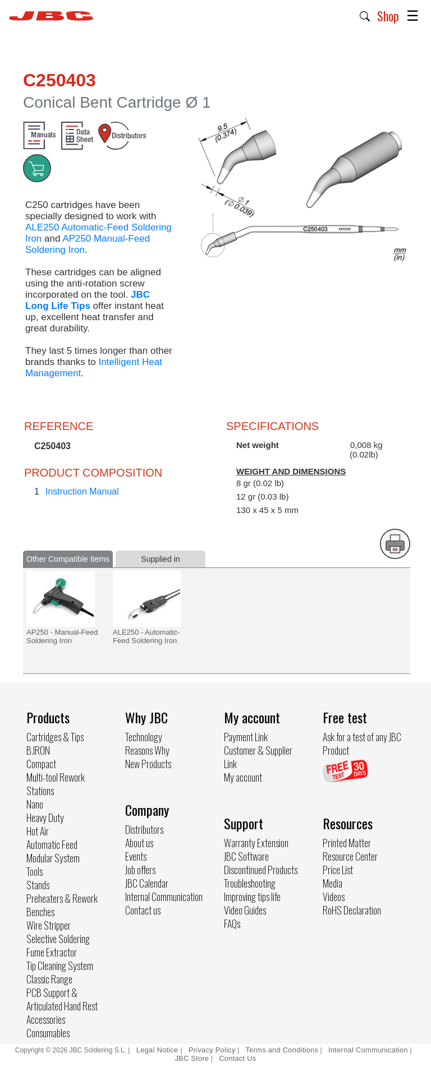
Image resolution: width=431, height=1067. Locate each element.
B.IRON (38, 750)
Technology (143, 736)
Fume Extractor (51, 952)
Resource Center (350, 856)
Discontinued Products (260, 869)
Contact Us (237, 1058)
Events (135, 856)
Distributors (144, 829)
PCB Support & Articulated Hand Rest (62, 999)
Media (332, 883)
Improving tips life (252, 896)
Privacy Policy (212, 1050)
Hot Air (37, 831)
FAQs (232, 923)
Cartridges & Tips (55, 736)
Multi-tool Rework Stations (55, 784)
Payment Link (246, 736)
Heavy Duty (45, 817)
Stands (37, 884)
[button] (365, 15)
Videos (334, 896)
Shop (388, 16)
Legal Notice (158, 1050)
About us (139, 842)
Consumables (48, 1033)
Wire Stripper (48, 925)
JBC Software (246, 856)
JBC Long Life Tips (87, 300)
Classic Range (49, 979)
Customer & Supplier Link (258, 757)
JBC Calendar (146, 883)
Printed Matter (347, 842)
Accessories (45, 1019)
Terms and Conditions (282, 1050)
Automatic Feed (51, 844)
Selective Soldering (58, 938)
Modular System (53, 858)
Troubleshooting (250, 883)
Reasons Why (147, 750)
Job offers (140, 869)
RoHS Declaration (352, 910)
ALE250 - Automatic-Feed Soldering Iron (146, 636)
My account (243, 777)
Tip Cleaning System (59, 965)
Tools (34, 871)
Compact (41, 763)
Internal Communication (164, 896)
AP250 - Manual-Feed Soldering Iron (62, 636)
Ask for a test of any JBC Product (362, 743)
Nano (34, 804)
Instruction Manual (82, 491)
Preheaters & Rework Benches (62, 905)
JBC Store (192, 1058)
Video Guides (245, 910)
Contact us (143, 910)
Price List (338, 869)
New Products (148, 763)
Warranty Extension (256, 842)
